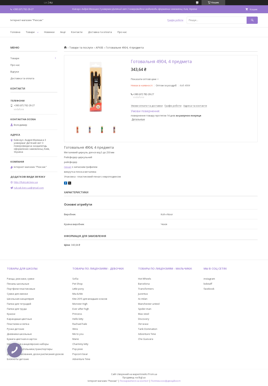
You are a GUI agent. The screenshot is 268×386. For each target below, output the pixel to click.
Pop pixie (77, 349)
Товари (30, 32)
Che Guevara (145, 339)
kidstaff (208, 283)
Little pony (78, 288)
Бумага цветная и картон (22, 339)
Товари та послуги (81, 47)
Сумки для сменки (17, 293)
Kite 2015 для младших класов (89, 298)
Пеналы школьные (18, 283)
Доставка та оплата (100, 32)
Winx (75, 329)
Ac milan (142, 298)
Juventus (143, 293)
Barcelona (144, 283)
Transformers (146, 288)
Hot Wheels (144, 278)
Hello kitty (77, 319)
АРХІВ (99, 47)
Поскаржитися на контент (134, 380)
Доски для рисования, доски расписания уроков (35, 354)
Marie (75, 339)
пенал (67, 167)
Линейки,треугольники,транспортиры (29, 349)
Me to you (78, 334)
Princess (77, 313)
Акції (63, 32)
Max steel (143, 313)
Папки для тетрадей (19, 303)
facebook (209, 288)
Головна (15, 32)
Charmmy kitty (80, 344)
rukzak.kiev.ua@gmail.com (29, 187)
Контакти (76, 32)
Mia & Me (77, 293)
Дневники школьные (19, 334)
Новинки (49, 32)
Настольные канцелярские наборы (28, 344)
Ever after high (80, 308)
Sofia (75, 278)
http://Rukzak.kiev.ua (26, 182)
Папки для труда (17, 308)
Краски (11, 313)
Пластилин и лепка (18, 324)
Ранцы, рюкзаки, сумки (20, 278)
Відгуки (14, 71)
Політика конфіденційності (166, 380)
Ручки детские (15, 329)
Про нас (122, 32)
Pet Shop (77, 283)
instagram (209, 278)
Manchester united (148, 303)
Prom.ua (152, 374)
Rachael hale (79, 324)
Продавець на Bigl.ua (134, 377)
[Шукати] (252, 20)
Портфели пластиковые (21, 288)
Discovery (143, 319)
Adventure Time (81, 359)
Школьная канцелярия (20, 298)
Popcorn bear (80, 354)
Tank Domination (147, 329)
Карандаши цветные (19, 319)
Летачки (143, 324)
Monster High (79, 303)
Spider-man (144, 308)
